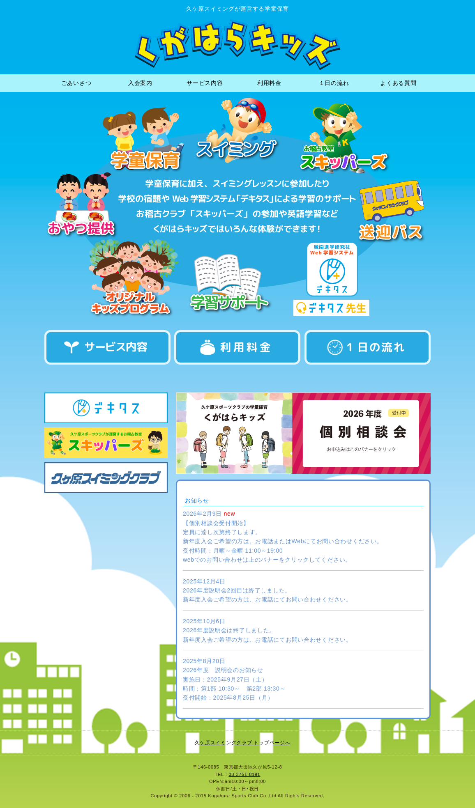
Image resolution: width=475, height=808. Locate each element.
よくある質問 (398, 83)
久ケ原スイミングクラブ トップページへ (243, 743)
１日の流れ (334, 83)
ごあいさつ (76, 83)
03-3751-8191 (245, 774)
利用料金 (269, 83)
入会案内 (140, 83)
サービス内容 (205, 83)
